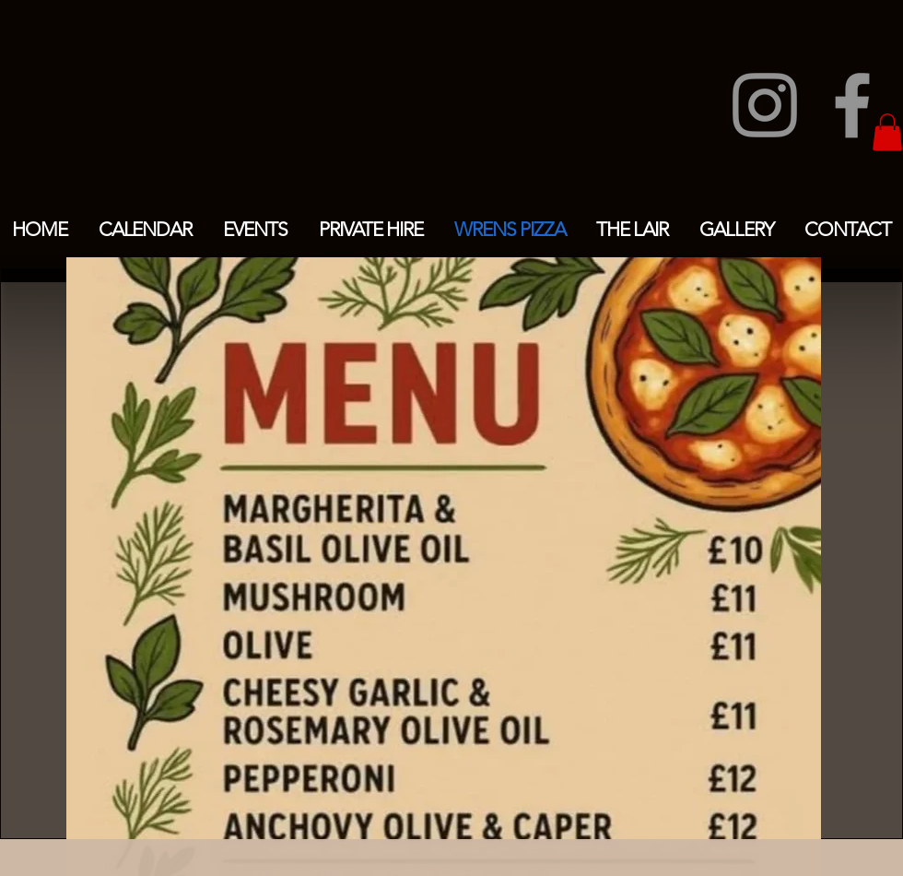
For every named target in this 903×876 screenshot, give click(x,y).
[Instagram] (764, 105)
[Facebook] (852, 105)
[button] (887, 132)
